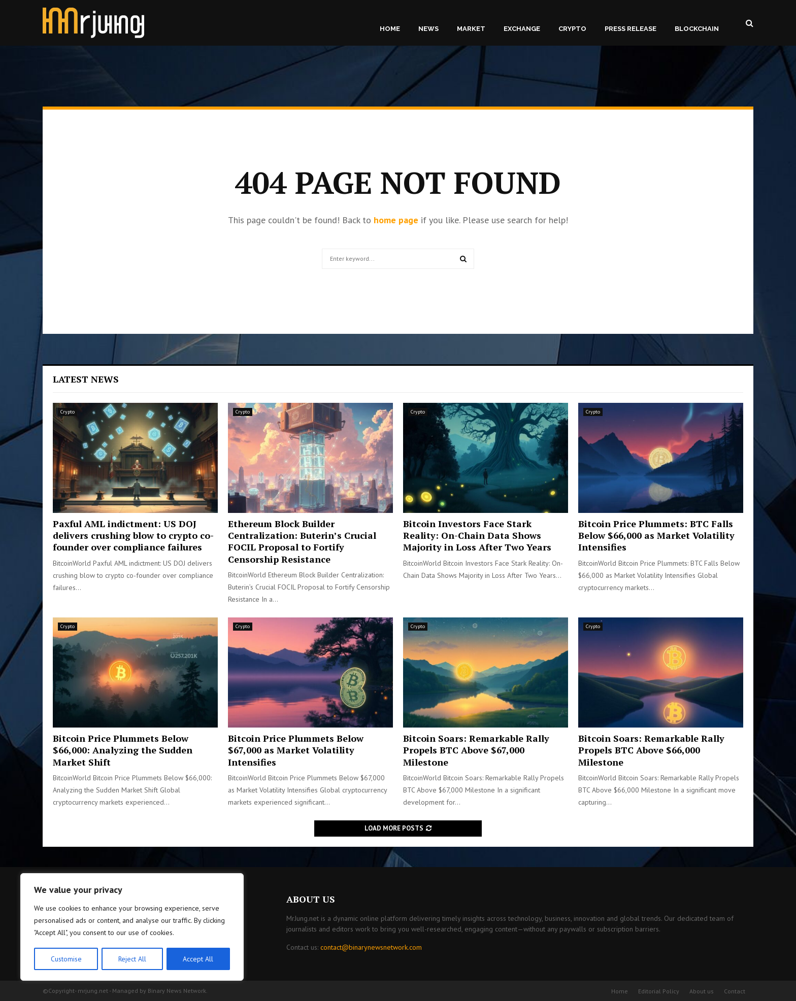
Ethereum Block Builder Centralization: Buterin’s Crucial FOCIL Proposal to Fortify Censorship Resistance (302, 541)
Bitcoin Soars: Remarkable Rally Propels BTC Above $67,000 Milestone (476, 750)
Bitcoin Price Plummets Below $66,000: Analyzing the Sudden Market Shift (122, 750)
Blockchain (697, 28)
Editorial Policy (658, 991)
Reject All (132, 958)
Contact (734, 991)
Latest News (86, 379)
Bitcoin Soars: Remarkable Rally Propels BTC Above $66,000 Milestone (651, 750)
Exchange (522, 28)
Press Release (630, 28)
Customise (65, 958)
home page (396, 220)
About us (701, 991)
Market (471, 28)
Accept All (198, 958)
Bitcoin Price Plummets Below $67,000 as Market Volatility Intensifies (295, 750)
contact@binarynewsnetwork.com (371, 947)
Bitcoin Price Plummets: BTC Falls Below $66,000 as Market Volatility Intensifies (656, 535)
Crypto (572, 28)
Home (390, 28)
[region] (132, 927)
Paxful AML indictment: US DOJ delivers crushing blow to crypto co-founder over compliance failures (133, 535)
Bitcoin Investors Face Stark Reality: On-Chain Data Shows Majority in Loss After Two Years (477, 535)
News (428, 28)
